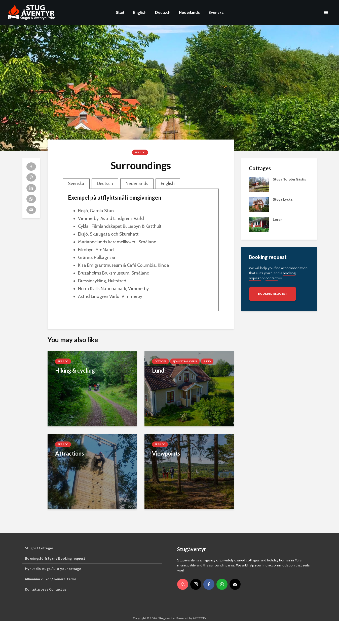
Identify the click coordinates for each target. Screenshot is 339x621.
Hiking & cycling (75, 370)
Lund (158, 370)
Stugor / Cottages (39, 539)
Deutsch (162, 12)
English (139, 12)
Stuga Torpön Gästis (289, 179)
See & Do (140, 152)
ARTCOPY (199, 609)
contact (272, 278)
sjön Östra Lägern (185, 361)
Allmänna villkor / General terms (51, 570)
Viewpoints (166, 453)
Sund (207, 361)
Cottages (160, 361)
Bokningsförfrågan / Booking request (55, 550)
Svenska (215, 12)
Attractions (69, 453)
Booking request (272, 293)
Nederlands (189, 12)
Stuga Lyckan (283, 199)
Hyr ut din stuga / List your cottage (53, 560)
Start (120, 12)
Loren (277, 219)
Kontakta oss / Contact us (45, 581)
